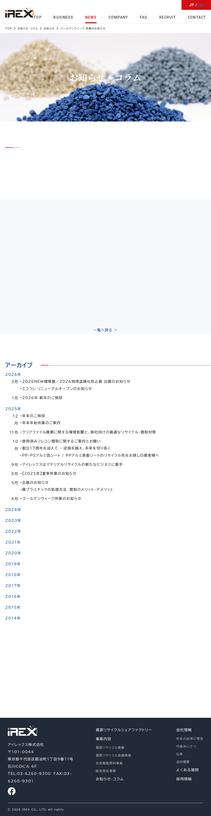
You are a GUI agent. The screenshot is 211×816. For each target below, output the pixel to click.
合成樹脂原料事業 (109, 763)
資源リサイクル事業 (110, 747)
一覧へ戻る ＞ (105, 331)
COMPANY (118, 17)
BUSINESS (64, 17)
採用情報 (184, 779)
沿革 (179, 754)
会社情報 (184, 730)
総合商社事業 (106, 771)
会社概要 (183, 762)
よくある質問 (187, 770)
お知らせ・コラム (110, 779)
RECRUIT (167, 17)
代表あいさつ (186, 746)
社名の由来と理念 (189, 738)
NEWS (91, 17)
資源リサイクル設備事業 (114, 755)
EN (200, 5)
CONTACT (197, 17)
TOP (39, 17)
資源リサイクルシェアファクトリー (124, 730)
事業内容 (103, 739)
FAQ (144, 17)
